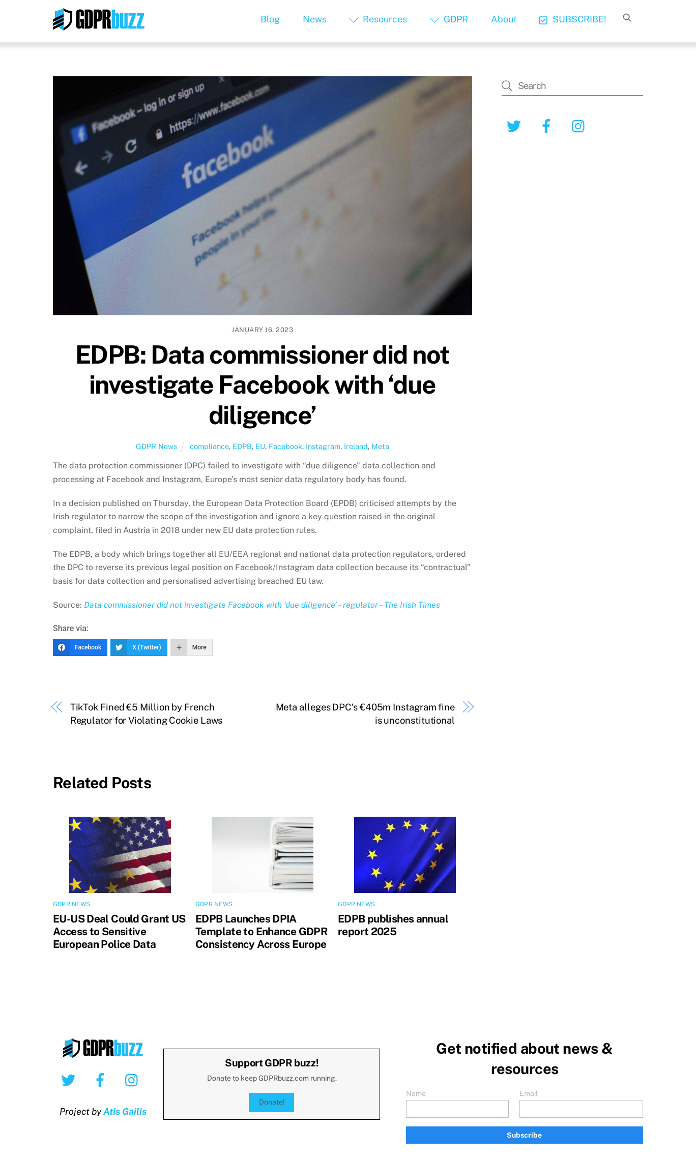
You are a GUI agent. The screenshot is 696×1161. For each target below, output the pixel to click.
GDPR (449, 19)
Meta (380, 446)
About (504, 19)
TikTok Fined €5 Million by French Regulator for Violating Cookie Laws (146, 714)
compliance (209, 446)
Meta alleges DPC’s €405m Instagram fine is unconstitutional (365, 714)
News (315, 19)
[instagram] (581, 125)
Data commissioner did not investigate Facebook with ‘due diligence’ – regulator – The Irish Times (262, 605)
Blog (270, 19)
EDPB (242, 446)
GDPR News (156, 446)
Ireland (356, 446)
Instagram (323, 446)
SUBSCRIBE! (572, 19)
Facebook (285, 446)
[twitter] (516, 125)
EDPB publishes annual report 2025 (393, 925)
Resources (378, 19)
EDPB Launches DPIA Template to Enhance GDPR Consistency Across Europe (261, 931)
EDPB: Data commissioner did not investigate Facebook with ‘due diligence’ (262, 385)
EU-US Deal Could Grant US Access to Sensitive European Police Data (119, 931)
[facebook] (548, 125)
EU (260, 446)
